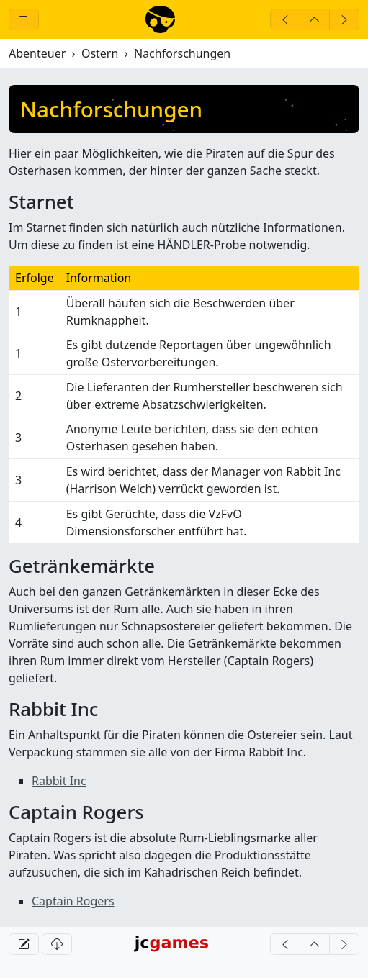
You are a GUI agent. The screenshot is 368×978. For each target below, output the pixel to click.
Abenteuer (37, 53)
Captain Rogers (73, 901)
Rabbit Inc (59, 781)
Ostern (99, 53)
